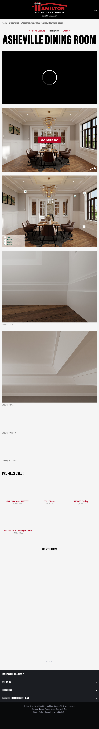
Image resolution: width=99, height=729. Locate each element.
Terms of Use (61, 709)
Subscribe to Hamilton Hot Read (15, 698)
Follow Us (6, 682)
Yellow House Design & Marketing (52, 712)
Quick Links (7, 690)
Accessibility (50, 709)
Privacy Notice (38, 709)
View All (49, 661)
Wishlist (66, 31)
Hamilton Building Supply (13, 674)
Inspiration (54, 31)
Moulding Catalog (37, 31)
